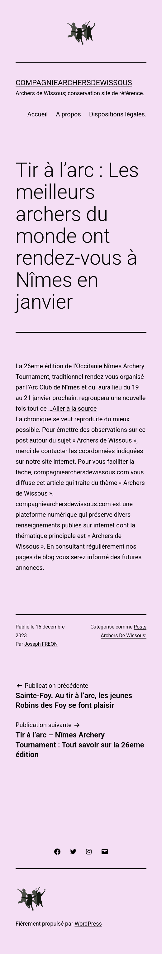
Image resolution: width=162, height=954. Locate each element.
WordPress (88, 923)
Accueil (37, 114)
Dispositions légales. (117, 114)
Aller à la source (74, 408)
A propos (68, 114)
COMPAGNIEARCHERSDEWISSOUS (74, 82)
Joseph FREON (41, 644)
